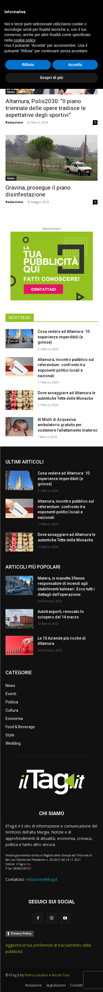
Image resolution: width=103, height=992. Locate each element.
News (11, 92)
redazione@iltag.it (41, 879)
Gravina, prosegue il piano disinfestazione (38, 191)
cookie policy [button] (24, 943)
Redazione (14, 122)
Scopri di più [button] (51, 981)
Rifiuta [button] (28, 968)
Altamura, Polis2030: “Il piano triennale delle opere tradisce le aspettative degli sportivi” (45, 108)
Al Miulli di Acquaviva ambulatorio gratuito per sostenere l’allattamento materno (68, 424)
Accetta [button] (75, 968)
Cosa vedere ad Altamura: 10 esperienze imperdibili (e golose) (64, 336)
